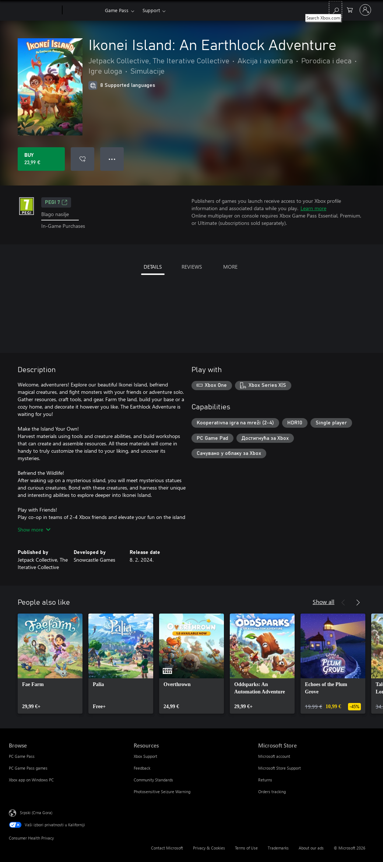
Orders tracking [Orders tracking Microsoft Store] (272, 791)
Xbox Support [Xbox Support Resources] (145, 756)
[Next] (358, 602)
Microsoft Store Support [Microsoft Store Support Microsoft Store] (279, 768)
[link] (50, 664)
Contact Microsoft (167, 847)
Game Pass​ (117, 10)
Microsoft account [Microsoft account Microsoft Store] (274, 756)
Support (151, 10)
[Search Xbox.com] (335, 9)
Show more (34, 529)
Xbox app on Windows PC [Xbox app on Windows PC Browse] (31, 779)
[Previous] (343, 602)
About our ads (311, 847)
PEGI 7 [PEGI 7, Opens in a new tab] (56, 202)
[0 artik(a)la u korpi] (350, 9)
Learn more (313, 208)
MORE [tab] (230, 266)
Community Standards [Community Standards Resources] (153, 779)
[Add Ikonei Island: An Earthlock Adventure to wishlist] (82, 159)
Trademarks (278, 847)
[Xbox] (82, 10)
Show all (323, 601)
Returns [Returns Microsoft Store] (265, 779)
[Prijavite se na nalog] (365, 10)
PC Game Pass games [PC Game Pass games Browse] (28, 768)
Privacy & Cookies (209, 847)
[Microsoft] (34, 10)
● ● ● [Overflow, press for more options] (112, 159)
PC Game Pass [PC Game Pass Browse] (22, 756)
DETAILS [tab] (153, 266)
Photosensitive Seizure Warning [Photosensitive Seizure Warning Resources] (162, 791)
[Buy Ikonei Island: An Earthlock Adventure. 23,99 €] (41, 159)
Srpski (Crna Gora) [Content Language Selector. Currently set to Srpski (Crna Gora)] (36, 812)
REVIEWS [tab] (192, 266)
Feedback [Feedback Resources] (142, 768)
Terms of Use (246, 847)
